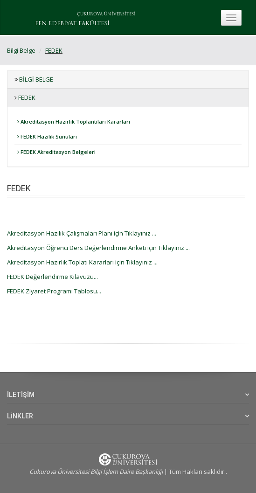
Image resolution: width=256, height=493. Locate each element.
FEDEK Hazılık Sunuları (47, 136)
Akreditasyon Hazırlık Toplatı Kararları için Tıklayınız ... (82, 262)
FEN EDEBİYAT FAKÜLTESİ (72, 24)
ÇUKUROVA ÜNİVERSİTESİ (106, 14)
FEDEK (53, 50)
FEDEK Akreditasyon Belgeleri (56, 151)
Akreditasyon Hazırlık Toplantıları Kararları (73, 121)
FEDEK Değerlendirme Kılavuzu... (52, 276)
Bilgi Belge (21, 50)
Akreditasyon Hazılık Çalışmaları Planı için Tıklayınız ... (81, 233)
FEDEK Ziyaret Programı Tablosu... (54, 291)
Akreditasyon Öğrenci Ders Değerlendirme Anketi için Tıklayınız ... (98, 247)
